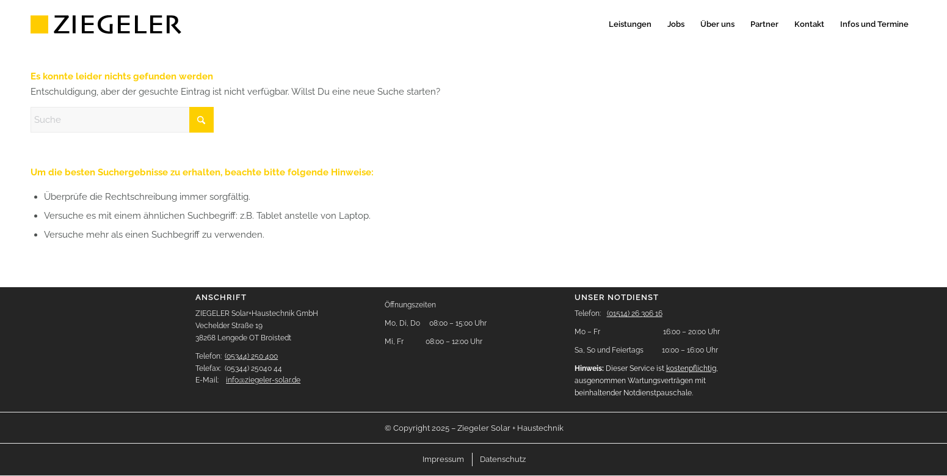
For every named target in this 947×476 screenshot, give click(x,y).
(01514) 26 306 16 (634, 313)
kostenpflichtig (691, 368)
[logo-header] (107, 24)
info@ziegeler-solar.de (263, 380)
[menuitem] (630, 24)
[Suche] (122, 120)
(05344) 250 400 (251, 356)
